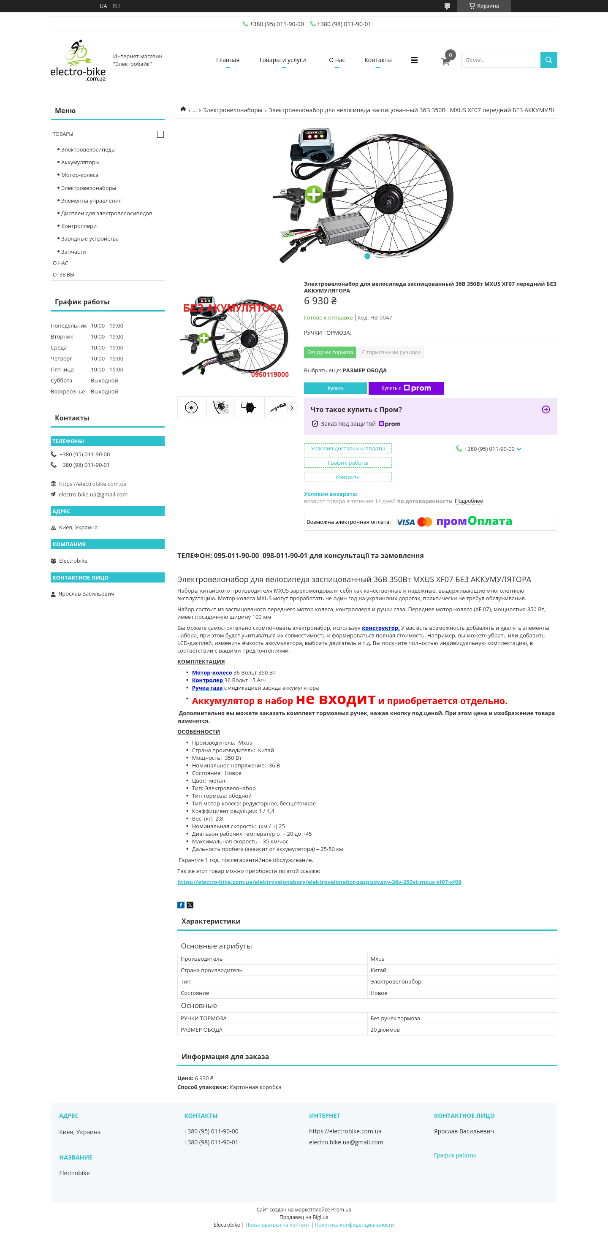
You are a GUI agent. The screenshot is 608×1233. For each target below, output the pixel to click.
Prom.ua (341, 1209)
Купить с (406, 388)
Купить (336, 388)
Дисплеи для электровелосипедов (106, 213)
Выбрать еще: (345, 370)
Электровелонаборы (233, 110)
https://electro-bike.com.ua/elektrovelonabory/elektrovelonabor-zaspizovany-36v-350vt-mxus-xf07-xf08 (319, 882)
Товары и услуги (281, 60)
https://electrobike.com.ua (93, 483)
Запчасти (73, 251)
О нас (338, 60)
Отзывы (63, 274)
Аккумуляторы (80, 162)
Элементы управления (91, 200)
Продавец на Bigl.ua (304, 1217)
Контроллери (79, 226)
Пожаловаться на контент (277, 1224)
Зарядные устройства (90, 238)
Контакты (380, 60)
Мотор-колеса (79, 175)
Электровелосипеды (88, 149)
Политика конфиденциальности (354, 1224)
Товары (63, 134)
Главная (225, 60)
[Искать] (548, 60)
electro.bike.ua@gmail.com (93, 494)
